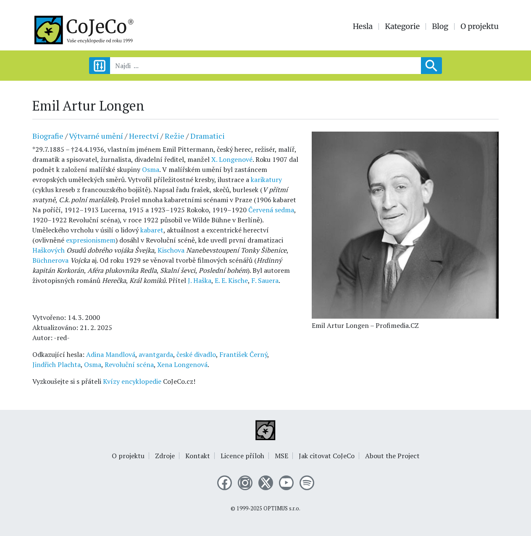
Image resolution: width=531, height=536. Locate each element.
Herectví (144, 136)
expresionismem (91, 240)
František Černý (243, 354)
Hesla (363, 26)
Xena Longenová (182, 364)
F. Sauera (265, 280)
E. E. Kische (231, 280)
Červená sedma (271, 209)
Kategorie (402, 26)
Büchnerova (50, 260)
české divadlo (196, 354)
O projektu (479, 26)
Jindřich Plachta (56, 364)
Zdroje (165, 455)
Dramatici (207, 136)
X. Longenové (231, 159)
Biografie (47, 136)
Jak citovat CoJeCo (327, 455)
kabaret (151, 230)
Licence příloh (242, 455)
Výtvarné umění (96, 136)
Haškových (48, 250)
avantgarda (156, 354)
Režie (174, 136)
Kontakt (197, 455)
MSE (281, 455)
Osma (150, 169)
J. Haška (199, 280)
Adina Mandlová (110, 354)
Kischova (171, 250)
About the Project (392, 455)
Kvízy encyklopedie (132, 381)
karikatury (266, 179)
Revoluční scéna (129, 364)
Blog (440, 26)
